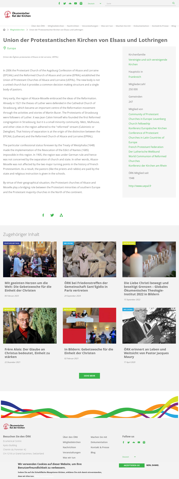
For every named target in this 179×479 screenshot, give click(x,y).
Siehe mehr (89, 375)
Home (4, 30)
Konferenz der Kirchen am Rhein (148, 165)
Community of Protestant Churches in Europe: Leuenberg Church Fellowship (147, 119)
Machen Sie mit (123, 25)
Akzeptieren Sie (132, 465)
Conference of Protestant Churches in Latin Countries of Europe (146, 137)
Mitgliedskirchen (56, 25)
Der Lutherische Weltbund (144, 151)
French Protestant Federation (146, 147)
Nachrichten (73, 25)
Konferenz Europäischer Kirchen (148, 128)
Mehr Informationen (44, 476)
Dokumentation (141, 25)
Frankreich (135, 77)
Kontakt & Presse (160, 25)
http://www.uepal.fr (140, 186)
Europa (11, 48)
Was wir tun (107, 25)
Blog (174, 25)
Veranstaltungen (90, 25)
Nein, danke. (152, 465)
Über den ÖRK (38, 25)
